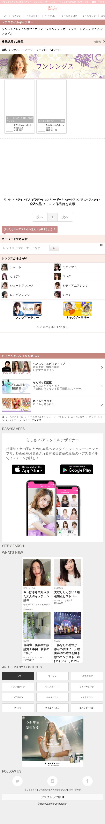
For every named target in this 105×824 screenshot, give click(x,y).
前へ (40, 217)
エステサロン (87, 697)
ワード (56, 49)
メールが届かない (58, 789)
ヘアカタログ (87, 676)
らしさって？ (30, 789)
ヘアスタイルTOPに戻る (52, 327)
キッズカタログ (52, 687)
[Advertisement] (52, 167)
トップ (18, 676)
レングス (14, 49)
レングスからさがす (15, 258)
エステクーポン (87, 708)
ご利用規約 (43, 789)
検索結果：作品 (53, 41)
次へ (65, 217)
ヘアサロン (18, 697)
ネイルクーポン (52, 708)
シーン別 (42, 49)
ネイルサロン (52, 697)
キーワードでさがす (15, 239)
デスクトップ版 (52, 797)
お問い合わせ (74, 789)
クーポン (18, 708)
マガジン (52, 676)
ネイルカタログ (87, 687)
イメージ (28, 49)
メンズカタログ (18, 687)
